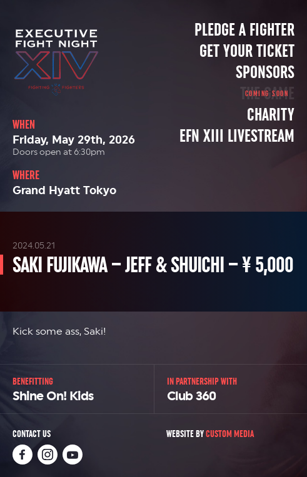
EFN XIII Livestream (236, 136)
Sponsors (265, 72)
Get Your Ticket (246, 51)
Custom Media (230, 434)
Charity (270, 115)
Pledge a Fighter (244, 30)
